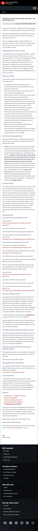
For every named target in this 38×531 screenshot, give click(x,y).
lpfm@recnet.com (30, 315)
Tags (3, 435)
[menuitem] (19, 451)
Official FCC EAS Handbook (10, 398)
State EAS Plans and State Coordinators (13, 402)
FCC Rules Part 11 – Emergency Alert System (15, 395)
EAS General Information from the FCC (13, 400)
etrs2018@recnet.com (20, 341)
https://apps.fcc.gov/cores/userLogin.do (12, 253)
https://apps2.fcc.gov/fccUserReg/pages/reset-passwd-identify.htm (18, 239)
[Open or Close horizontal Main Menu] (19, 8)
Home (3, 12)
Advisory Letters (6, 437)
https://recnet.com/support (15, 427)
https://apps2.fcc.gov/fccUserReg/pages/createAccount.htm (16, 247)
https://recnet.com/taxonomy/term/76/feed (14, 372)
